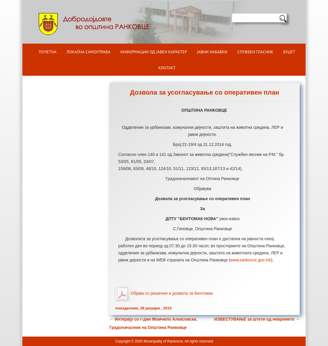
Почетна (48, 52)
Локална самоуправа (88, 52)
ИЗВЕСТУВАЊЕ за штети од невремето (257, 319)
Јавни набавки (212, 52)
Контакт (167, 67)
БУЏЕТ (289, 52)
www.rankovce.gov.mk (250, 260)
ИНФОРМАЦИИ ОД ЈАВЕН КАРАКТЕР (153, 52)
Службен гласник (255, 52)
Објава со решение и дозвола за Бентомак (172, 293)
